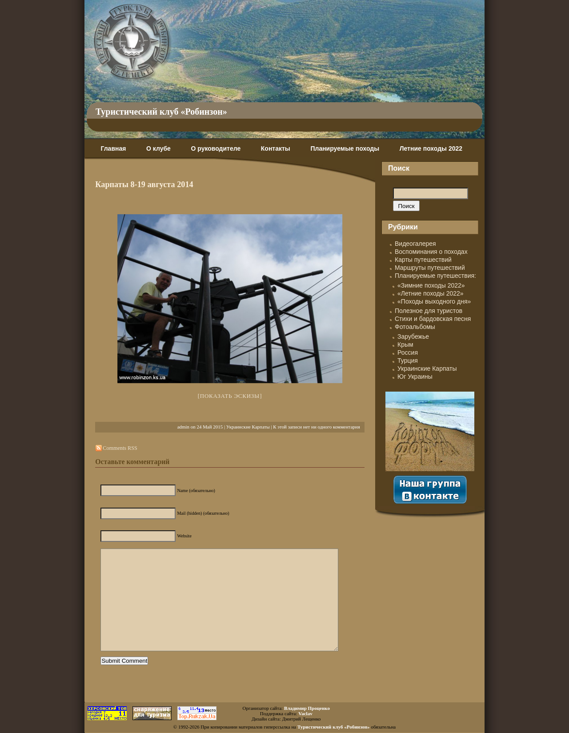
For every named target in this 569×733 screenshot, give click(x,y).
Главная (113, 148)
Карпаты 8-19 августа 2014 (144, 184)
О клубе (158, 148)
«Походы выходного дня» (434, 301)
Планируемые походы (344, 148)
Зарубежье (413, 336)
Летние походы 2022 (431, 148)
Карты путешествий (423, 259)
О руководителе (215, 148)
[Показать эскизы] (230, 396)
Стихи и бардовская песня (433, 318)
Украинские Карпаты (248, 426)
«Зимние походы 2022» (431, 285)
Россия (407, 352)
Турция (407, 360)
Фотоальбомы (415, 326)
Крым (405, 344)
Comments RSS (120, 448)
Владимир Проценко (307, 708)
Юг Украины (415, 376)
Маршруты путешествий (430, 267)
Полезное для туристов (428, 310)
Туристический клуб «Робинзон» (161, 111)
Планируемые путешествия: (435, 275)
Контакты (275, 148)
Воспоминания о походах (431, 251)
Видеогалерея (415, 243)
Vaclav (305, 713)
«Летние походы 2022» (430, 293)
